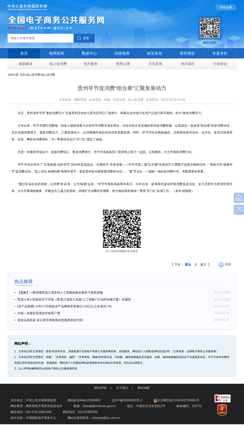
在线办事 (226, 7)
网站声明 (100, 387)
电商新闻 (56, 53)
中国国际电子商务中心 (41, 417)
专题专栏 (220, 53)
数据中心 (89, 53)
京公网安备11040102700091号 (176, 400)
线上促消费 (33, 74)
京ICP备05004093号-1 (127, 400)
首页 (24, 53)
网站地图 (143, 387)
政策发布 (154, 53)
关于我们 (122, 387)
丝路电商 (122, 53)
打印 (225, 264)
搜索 (86, 38)
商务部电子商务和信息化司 (44, 406)
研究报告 (187, 53)
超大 (203, 264)
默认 (188, 264)
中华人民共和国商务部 (41, 400)
